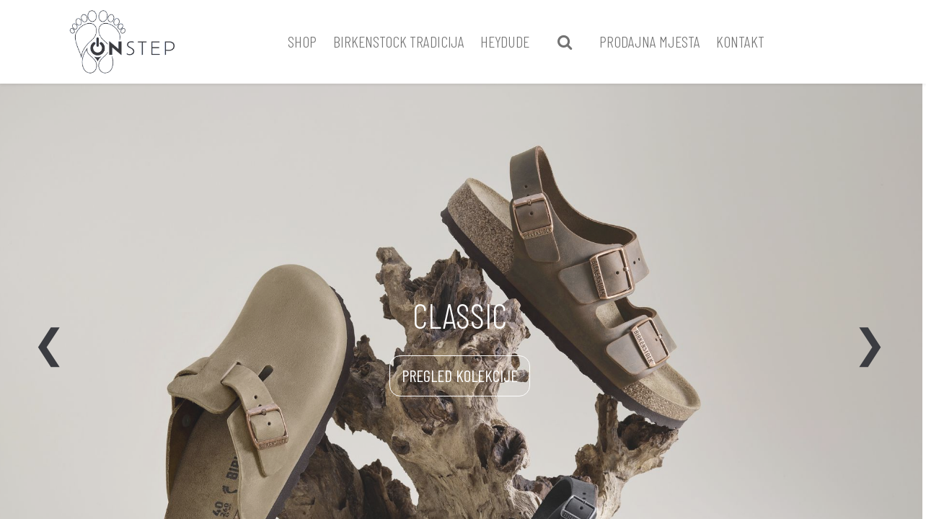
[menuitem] (302, 41)
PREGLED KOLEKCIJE (460, 375)
